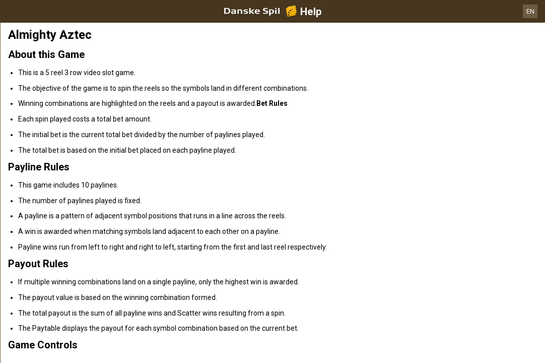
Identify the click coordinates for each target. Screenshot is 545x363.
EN (530, 11)
